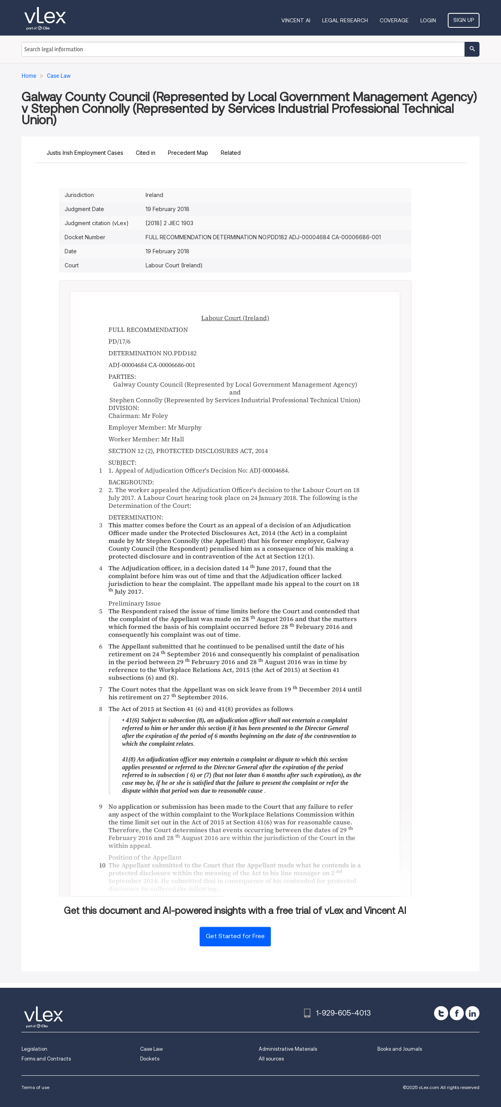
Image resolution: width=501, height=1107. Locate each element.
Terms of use (35, 1087)
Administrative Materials (288, 1049)
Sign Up (463, 20)
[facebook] (457, 1013)
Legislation (34, 1049)
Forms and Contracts (46, 1059)
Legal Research (345, 20)
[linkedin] (472, 1013)
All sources (271, 1059)
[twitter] (441, 1013)
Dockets (149, 1059)
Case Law (151, 1049)
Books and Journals (399, 1049)
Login (428, 20)
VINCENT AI (295, 20)
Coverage (394, 20)
